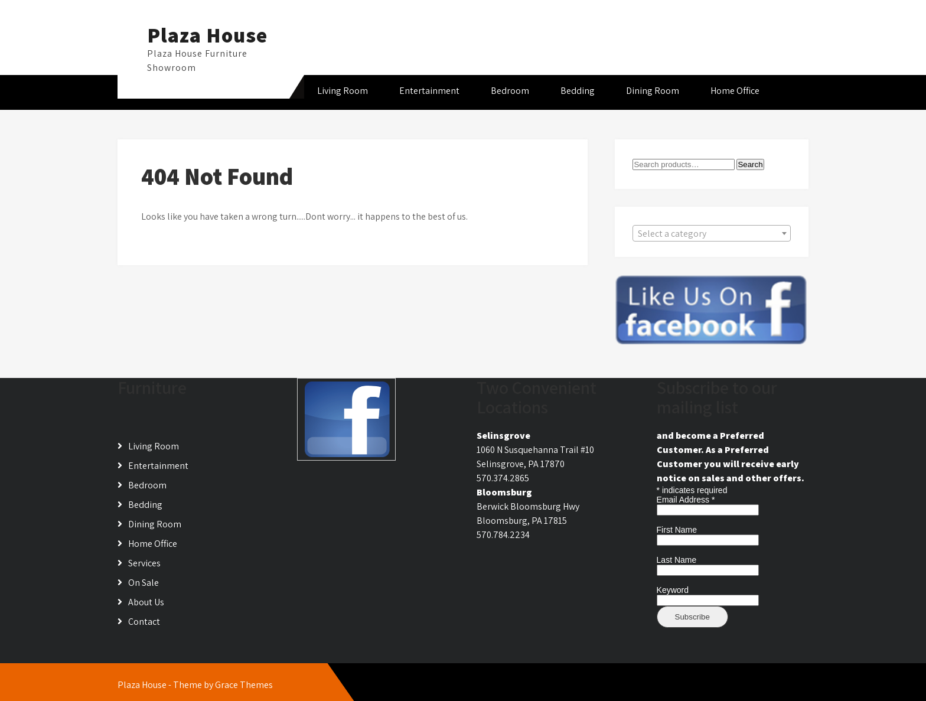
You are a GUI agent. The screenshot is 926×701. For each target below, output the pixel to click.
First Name (677, 529)
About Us (146, 602)
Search (750, 164)
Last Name (677, 560)
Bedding (577, 90)
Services (144, 563)
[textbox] (711, 234)
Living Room (342, 90)
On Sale (143, 582)
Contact (144, 621)
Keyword (673, 590)
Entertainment (429, 90)
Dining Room (652, 90)
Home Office (734, 90)
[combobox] (711, 233)
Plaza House (207, 34)
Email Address (686, 499)
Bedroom (510, 90)
